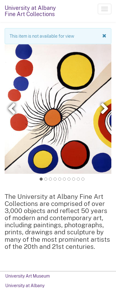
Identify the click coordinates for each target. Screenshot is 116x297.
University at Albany (25, 285)
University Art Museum (27, 276)
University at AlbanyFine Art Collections (30, 11)
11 (82, 179)
